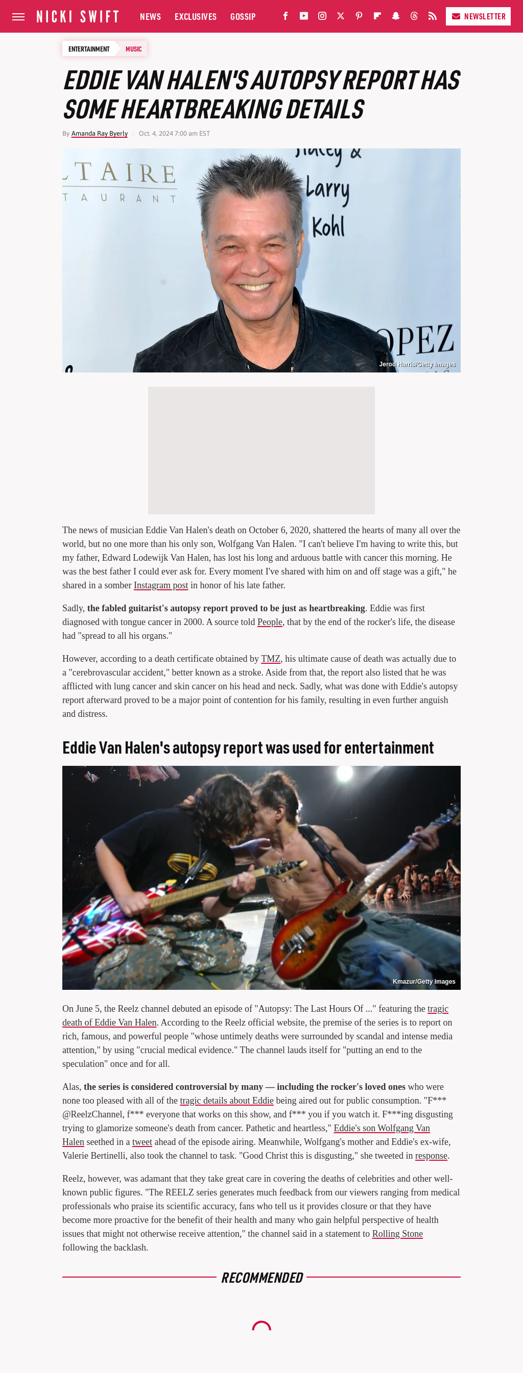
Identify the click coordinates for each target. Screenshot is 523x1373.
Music (134, 48)
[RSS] (432, 18)
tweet (142, 1142)
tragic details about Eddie (226, 1100)
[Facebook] (285, 18)
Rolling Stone (397, 1234)
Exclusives (196, 16)
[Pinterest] (359, 18)
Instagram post (161, 585)
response (431, 1156)
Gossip (242, 16)
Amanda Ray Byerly (100, 133)
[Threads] (414, 18)
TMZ (270, 659)
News (150, 16)
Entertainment (88, 48)
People (269, 622)
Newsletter (478, 16)
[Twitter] (341, 18)
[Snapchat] (396, 18)
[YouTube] (304, 18)
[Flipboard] (377, 18)
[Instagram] (322, 18)
